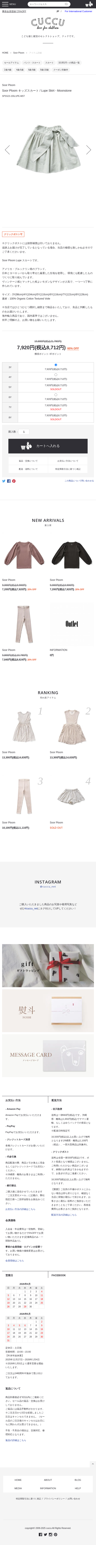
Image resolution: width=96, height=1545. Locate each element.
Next (86, 149)
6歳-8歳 (31, 70)
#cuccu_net (31, 908)
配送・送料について (28, 469)
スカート (49, 62)
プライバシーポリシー (54, 1499)
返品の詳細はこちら (15, 1440)
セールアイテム (11, 62)
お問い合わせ (73, 1499)
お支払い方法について (67, 461)
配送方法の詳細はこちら (64, 1214)
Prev (9, 149)
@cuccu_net (48, 886)
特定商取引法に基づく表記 (67, 469)
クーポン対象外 (60, 70)
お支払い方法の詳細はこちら (20, 1209)
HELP (78, 1488)
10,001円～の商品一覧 (69, 62)
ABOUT (48, 1480)
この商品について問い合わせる (79, 481)
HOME (5, 53)
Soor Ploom (18, 53)
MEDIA (18, 1488)
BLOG (78, 1480)
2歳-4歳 (7, 70)
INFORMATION (48, 1488)
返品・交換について (28, 461)
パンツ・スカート (32, 62)
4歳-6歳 (19, 70)
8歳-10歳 (44, 70)
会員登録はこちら (14, 1260)
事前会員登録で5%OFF (14, 11)
